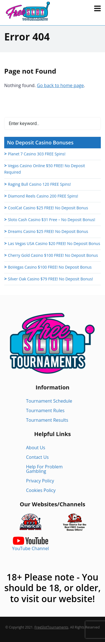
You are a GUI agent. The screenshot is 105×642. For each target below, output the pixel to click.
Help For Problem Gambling (44, 469)
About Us (35, 447)
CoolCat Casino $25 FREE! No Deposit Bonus (48, 207)
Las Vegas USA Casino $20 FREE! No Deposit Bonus (54, 243)
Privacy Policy (40, 481)
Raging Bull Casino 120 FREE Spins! (39, 184)
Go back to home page (60, 85)
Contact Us (37, 457)
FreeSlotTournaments (51, 627)
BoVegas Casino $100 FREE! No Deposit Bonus (50, 267)
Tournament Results (47, 420)
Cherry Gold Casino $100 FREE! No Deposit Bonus (53, 255)
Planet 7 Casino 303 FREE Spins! (36, 153)
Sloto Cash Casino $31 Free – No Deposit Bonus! (51, 219)
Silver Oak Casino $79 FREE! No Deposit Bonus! (50, 279)
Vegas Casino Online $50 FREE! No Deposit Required (44, 169)
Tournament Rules (45, 410)
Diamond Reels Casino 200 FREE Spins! (43, 196)
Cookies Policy (41, 490)
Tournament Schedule (49, 401)
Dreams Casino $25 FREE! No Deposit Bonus (48, 231)
